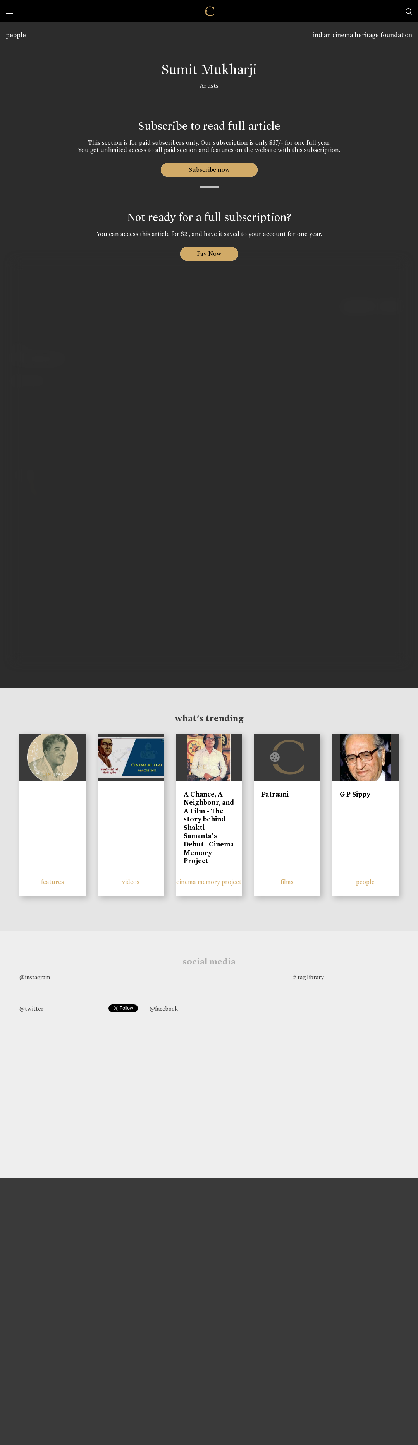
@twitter (31, 1008)
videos (130, 882)
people (16, 35)
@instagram (34, 977)
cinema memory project (208, 882)
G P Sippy (355, 794)
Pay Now (209, 253)
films (287, 882)
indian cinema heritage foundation (362, 35)
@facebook (164, 1008)
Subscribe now (209, 169)
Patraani (275, 794)
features (52, 882)
